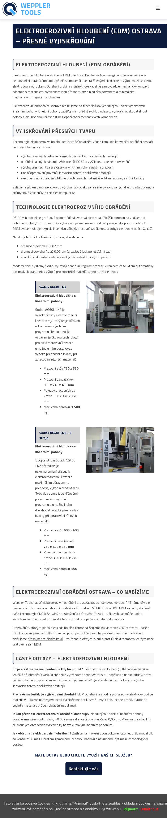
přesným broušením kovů (45, 638)
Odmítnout (149, 809)
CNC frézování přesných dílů (32, 633)
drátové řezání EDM (27, 644)
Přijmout (131, 809)
